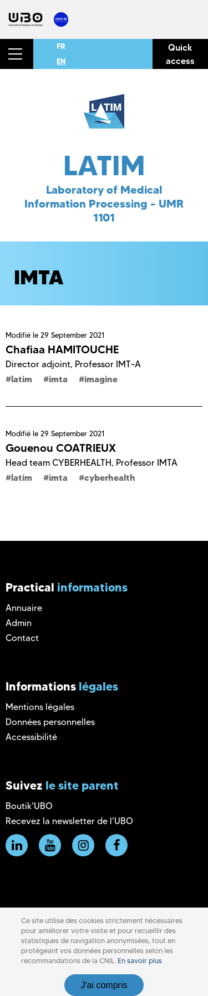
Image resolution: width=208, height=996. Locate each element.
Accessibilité (31, 737)
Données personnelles (50, 722)
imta (58, 378)
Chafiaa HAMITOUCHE (62, 349)
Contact (22, 638)
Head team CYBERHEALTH (58, 462)
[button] (16, 54)
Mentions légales (40, 707)
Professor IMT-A (108, 364)
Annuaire (24, 608)
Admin (19, 623)
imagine (101, 378)
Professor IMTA (146, 462)
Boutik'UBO (29, 806)
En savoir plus (140, 960)
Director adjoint (38, 364)
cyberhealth (109, 477)
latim (21, 378)
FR (61, 46)
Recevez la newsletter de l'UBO (69, 821)
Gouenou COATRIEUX (61, 448)
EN (61, 61)
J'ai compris (104, 985)
